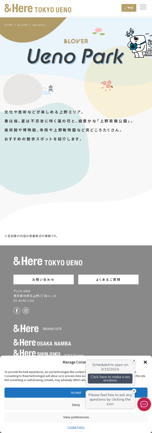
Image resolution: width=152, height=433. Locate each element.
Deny (76, 405)
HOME (8, 25)
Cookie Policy (76, 427)
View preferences (76, 417)
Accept (76, 392)
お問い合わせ (43, 279)
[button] (145, 362)
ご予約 (129, 8)
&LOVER (22, 25)
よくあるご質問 (108, 279)
